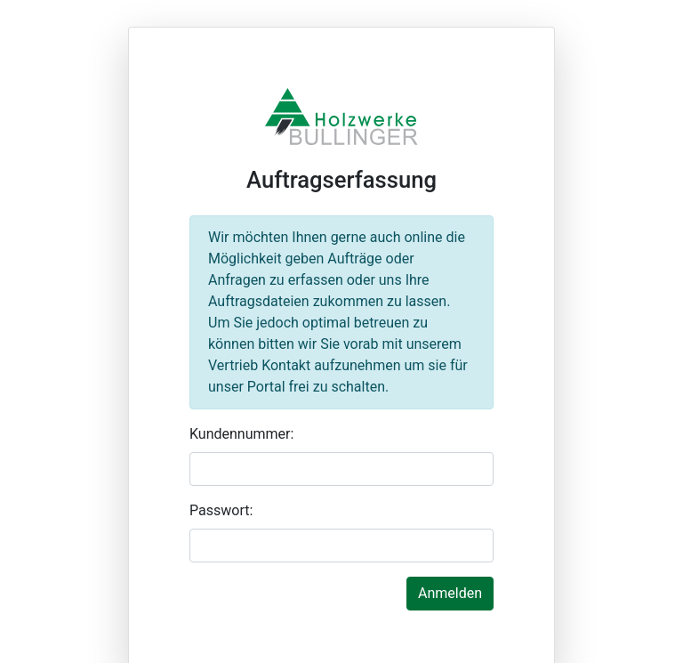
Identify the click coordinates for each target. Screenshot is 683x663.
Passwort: (221, 510)
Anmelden (450, 593)
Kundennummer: (241, 433)
